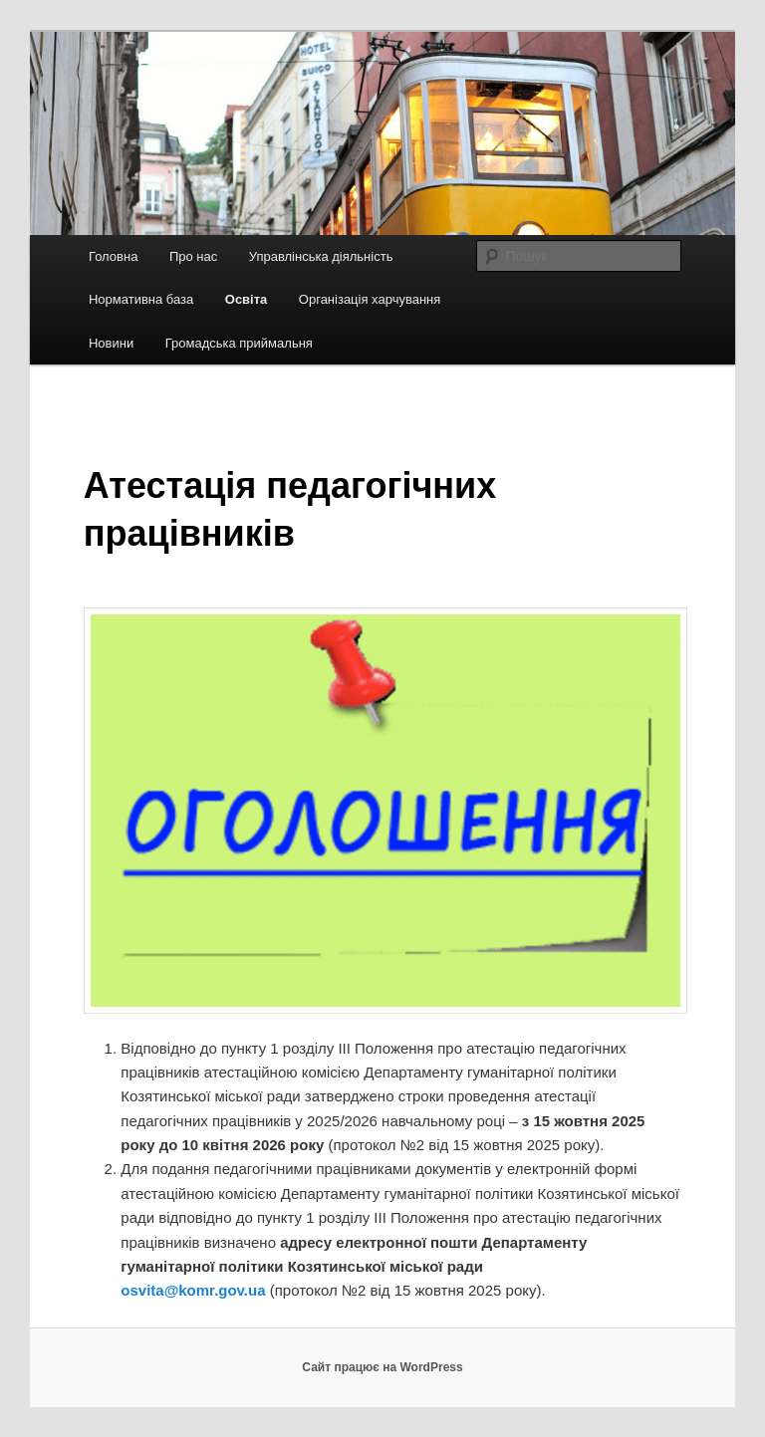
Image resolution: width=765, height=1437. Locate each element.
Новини (111, 343)
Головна (113, 256)
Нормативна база (141, 299)
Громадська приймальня (239, 343)
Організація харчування (369, 299)
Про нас (193, 256)
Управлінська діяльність (321, 256)
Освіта (246, 299)
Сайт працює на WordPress (382, 1367)
